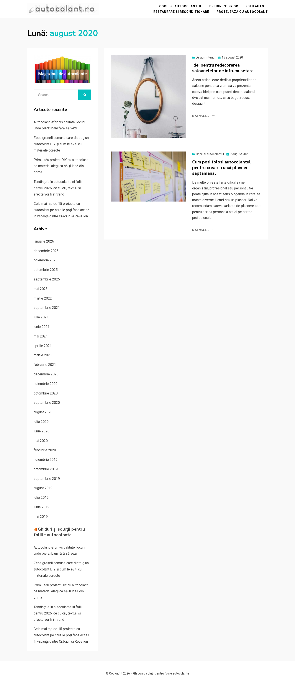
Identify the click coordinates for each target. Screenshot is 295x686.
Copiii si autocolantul (180, 6)
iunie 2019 (41, 507)
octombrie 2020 (46, 393)
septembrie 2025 (47, 279)
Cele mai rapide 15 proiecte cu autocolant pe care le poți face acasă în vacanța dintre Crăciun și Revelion (61, 210)
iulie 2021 (41, 317)
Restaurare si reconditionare (181, 11)
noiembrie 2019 (45, 460)
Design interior (223, 6)
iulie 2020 (41, 422)
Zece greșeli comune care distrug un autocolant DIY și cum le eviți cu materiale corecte (61, 144)
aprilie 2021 (43, 346)
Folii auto (255, 6)
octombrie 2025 (46, 270)
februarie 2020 (45, 450)
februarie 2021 (45, 365)
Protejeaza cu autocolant (242, 11)
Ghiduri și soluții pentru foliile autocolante (59, 532)
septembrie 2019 (47, 479)
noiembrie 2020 (45, 384)
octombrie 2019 (46, 469)
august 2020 (43, 412)
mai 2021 (41, 336)
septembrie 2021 (47, 308)
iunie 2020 (41, 431)
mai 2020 (41, 441)
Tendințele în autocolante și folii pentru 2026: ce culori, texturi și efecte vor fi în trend (58, 188)
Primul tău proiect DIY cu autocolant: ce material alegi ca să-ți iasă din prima (61, 166)
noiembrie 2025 (45, 260)
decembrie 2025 (46, 251)
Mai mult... (200, 115)
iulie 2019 (41, 497)
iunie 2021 (41, 327)
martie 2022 (43, 298)
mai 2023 (41, 289)
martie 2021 (43, 355)
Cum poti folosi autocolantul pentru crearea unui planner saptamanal (221, 167)
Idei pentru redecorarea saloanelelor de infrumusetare (223, 68)
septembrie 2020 (47, 403)
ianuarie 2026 (44, 241)
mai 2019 (41, 517)
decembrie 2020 (46, 374)
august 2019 (43, 488)
